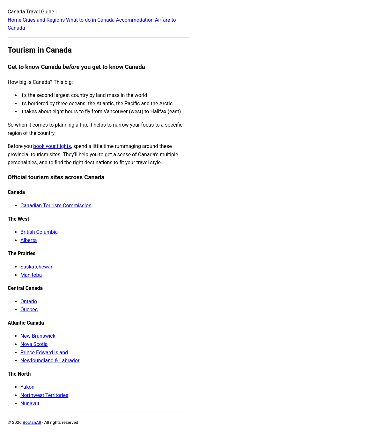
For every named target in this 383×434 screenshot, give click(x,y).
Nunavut (29, 404)
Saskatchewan (37, 267)
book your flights (52, 146)
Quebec (29, 309)
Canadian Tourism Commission (56, 205)
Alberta (28, 240)
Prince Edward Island (44, 352)
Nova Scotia (34, 344)
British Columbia (39, 232)
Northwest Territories (44, 395)
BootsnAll (32, 422)
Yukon (27, 387)
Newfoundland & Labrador (49, 360)
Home (14, 20)
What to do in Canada (90, 20)
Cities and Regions (44, 20)
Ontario (28, 301)
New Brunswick (37, 336)
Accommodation (134, 20)
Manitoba (31, 275)
